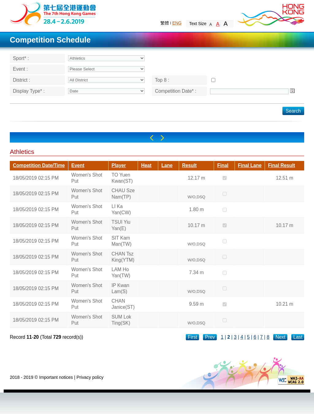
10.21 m (284, 304)
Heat (146, 165)
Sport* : (21, 58)
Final (222, 165)
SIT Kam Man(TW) (122, 241)
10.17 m (196, 225)
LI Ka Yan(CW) (121, 209)
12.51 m (284, 178)
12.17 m (196, 178)
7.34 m (196, 272)
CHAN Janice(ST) (123, 304)
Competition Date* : (175, 91)
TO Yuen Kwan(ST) (122, 178)
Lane (166, 165)
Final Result (281, 165)
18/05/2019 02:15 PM (36, 178)
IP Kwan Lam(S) (120, 288)
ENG (177, 23)
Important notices (56, 377)
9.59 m (196, 304)
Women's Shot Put (86, 178)
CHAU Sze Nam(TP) (123, 193)
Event (77, 165)
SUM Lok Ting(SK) (121, 320)
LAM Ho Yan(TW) (121, 272)
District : (21, 80)
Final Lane (250, 165)
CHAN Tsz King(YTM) (123, 257)
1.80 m (196, 209)
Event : (20, 69)
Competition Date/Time (39, 165)
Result (189, 165)
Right (162, 138)
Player (119, 165)
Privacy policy (90, 377)
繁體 (164, 23)
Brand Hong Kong (270, 14)
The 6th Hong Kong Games (53, 13)
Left (151, 138)
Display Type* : (29, 91)
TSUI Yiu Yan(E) (121, 225)
